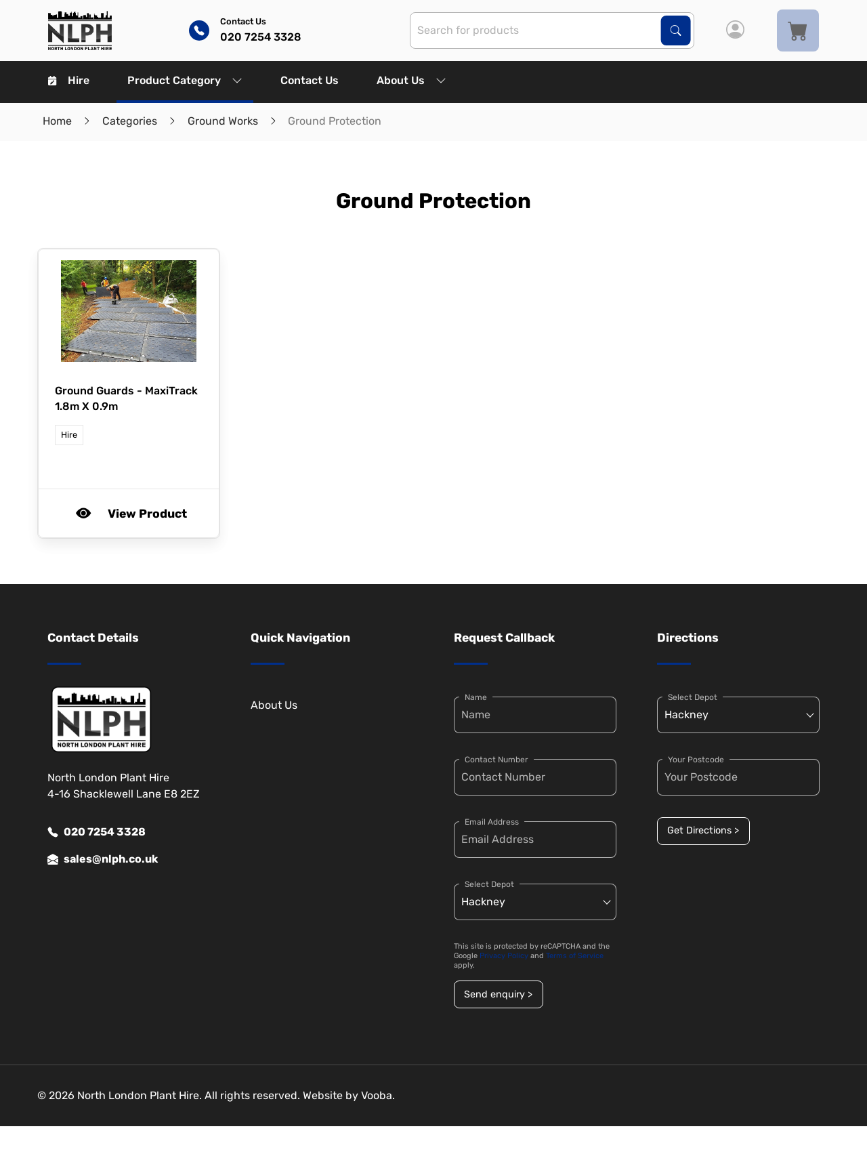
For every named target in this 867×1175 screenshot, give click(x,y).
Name (476, 697)
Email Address (492, 822)
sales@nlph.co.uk (102, 859)
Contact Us (309, 80)
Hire (68, 80)
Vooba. (378, 1095)
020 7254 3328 (96, 832)
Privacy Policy (504, 955)
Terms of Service (575, 955)
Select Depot (489, 884)
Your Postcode (696, 759)
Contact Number (496, 759)
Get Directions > (703, 830)
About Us (411, 80)
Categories (129, 121)
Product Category (184, 80)
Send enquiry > (498, 994)
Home (57, 121)
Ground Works (223, 121)
